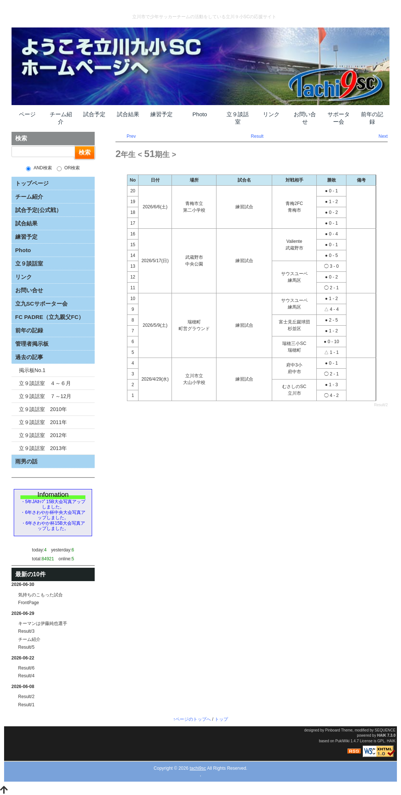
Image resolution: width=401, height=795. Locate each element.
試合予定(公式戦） (38, 210)
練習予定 (161, 114)
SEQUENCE (385, 730)
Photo (199, 114)
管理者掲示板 (32, 343)
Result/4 (26, 675)
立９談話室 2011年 (43, 422)
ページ (27, 114)
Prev (131, 136)
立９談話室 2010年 (43, 409)
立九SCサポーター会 (41, 303)
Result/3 (26, 631)
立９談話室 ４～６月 (45, 383)
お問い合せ (305, 118)
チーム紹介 (61, 118)
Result (257, 136)
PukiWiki (342, 741)
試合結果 (128, 114)
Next (383, 136)
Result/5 (26, 647)
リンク (271, 114)
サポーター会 (338, 118)
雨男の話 (26, 461)
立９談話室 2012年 (43, 435)
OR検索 (68, 168)
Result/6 (26, 668)
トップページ (32, 183)
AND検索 (39, 168)
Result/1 (26, 704)
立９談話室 (237, 118)
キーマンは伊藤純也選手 (42, 623)
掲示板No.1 (32, 370)
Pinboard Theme (339, 730)
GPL (381, 741)
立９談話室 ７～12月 (45, 396)
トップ (221, 719)
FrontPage (28, 602)
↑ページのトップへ (192, 719)
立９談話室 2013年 (43, 448)
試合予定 (94, 114)
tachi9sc (198, 768)
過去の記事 (29, 357)
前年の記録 (372, 118)
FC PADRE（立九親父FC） (49, 317)
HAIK (381, 735)
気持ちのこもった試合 (40, 594)
